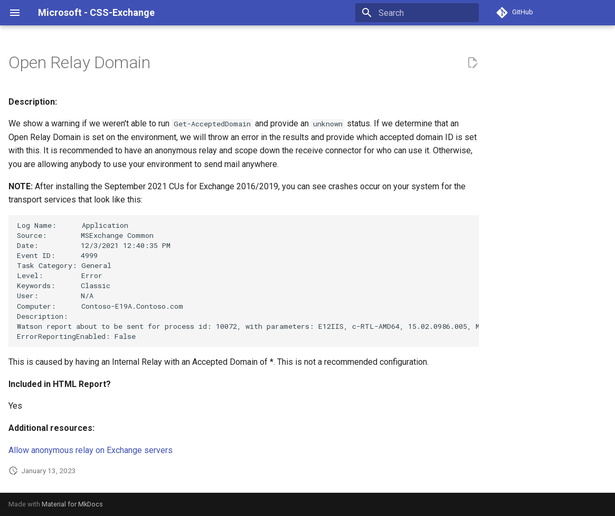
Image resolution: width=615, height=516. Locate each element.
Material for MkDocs (72, 504)
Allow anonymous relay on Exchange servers (90, 450)
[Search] (417, 12)
